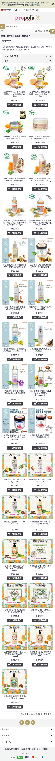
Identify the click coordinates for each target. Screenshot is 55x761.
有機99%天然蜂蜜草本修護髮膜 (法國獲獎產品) (14, 137)
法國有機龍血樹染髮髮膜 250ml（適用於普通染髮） (40, 436)
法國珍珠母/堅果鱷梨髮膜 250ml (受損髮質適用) (40, 266)
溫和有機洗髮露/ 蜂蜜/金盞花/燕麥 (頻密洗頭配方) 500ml (40, 654)
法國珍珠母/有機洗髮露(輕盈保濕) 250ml (40, 308)
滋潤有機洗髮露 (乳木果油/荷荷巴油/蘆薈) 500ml (15, 697)
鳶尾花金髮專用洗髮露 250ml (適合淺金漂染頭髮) (15, 392)
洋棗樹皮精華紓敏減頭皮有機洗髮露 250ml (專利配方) (14, 350)
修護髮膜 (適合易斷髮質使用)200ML (15, 480)
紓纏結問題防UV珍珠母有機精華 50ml (40, 350)
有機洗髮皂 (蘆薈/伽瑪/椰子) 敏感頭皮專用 (14, 611)
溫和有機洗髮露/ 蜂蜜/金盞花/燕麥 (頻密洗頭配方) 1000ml (15, 654)
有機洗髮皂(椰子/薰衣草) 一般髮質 (40, 611)
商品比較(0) (14, 56)
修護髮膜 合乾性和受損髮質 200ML (14, 523)
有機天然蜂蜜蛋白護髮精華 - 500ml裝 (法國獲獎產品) (40, 179)
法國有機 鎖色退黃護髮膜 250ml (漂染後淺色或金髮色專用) (14, 437)
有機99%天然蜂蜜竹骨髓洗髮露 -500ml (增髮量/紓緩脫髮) (14, 94)
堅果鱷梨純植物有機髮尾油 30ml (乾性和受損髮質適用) (14, 266)
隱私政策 (36, 5)
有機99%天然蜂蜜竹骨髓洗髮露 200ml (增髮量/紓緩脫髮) (40, 94)
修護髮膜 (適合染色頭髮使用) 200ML (40, 480)
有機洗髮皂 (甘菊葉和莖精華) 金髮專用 (40, 567)
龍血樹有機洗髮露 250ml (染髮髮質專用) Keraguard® (40, 393)
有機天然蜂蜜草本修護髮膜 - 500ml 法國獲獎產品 (40, 137)
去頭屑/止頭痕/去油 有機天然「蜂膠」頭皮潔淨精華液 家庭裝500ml (40, 223)
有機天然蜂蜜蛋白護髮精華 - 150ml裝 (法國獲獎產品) (14, 179)
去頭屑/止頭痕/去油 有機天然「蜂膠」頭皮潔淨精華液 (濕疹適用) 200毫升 (14, 223)
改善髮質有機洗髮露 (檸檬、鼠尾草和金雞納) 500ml (40, 524)
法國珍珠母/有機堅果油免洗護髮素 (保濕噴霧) (14, 308)
